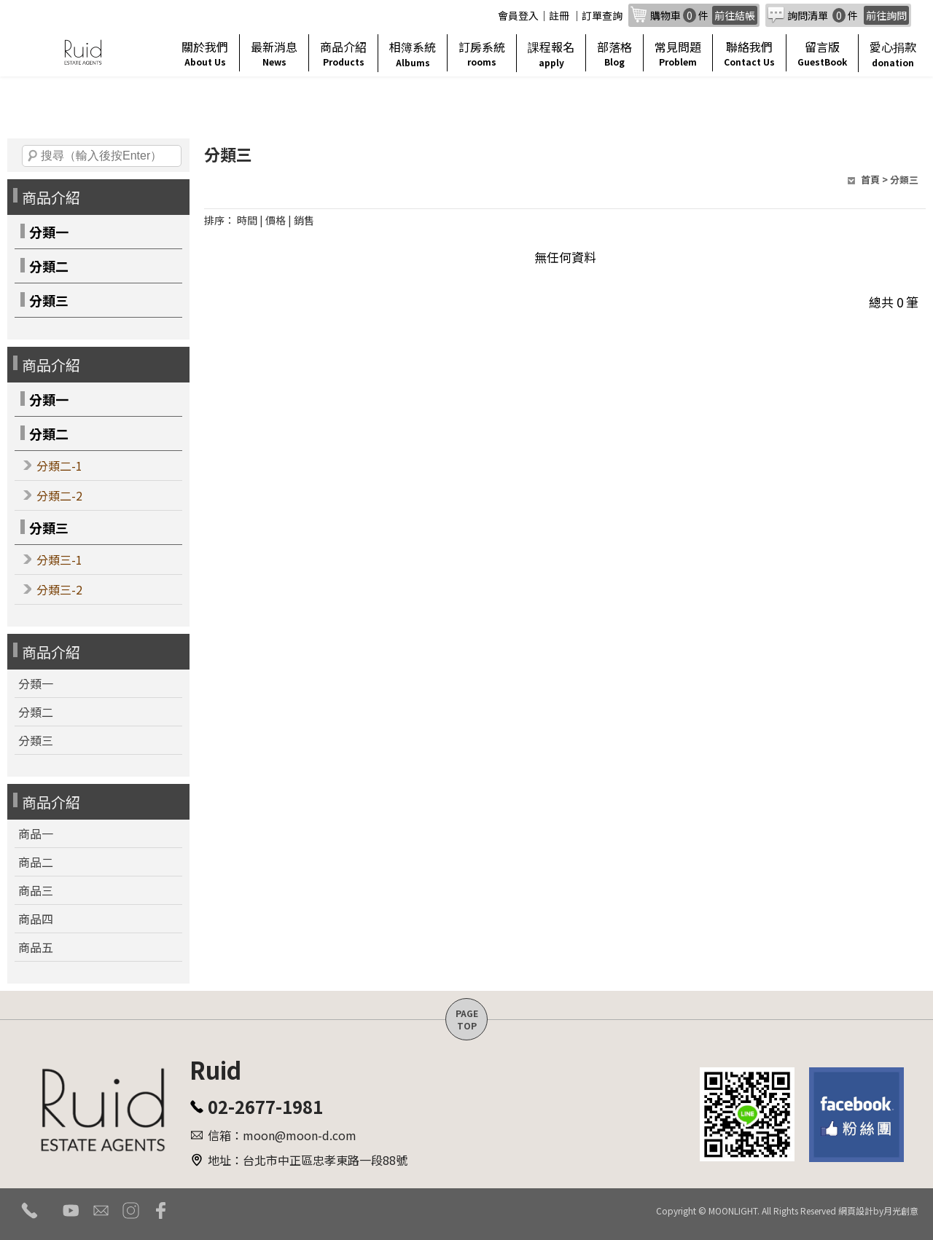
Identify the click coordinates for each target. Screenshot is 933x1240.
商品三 (35, 890)
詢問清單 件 (848, 15)
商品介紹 (343, 53)
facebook (161, 1210)
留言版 (822, 53)
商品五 (35, 947)
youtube (71, 1210)
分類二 (49, 265)
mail (101, 1210)
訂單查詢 (602, 15)
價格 (275, 220)
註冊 (559, 15)
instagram (131, 1210)
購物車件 (703, 15)
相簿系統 (412, 53)
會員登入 (518, 15)
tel (29, 1210)
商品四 (35, 918)
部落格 (614, 53)
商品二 (35, 862)
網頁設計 (855, 1210)
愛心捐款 (893, 53)
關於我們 (204, 53)
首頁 (870, 180)
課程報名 (551, 53)
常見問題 (678, 53)
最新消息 (274, 53)
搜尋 (33, 156)
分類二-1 (59, 465)
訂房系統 (481, 53)
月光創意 (900, 1210)
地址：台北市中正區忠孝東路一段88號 (307, 1160)
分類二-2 (59, 495)
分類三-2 (59, 589)
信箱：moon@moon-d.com (282, 1135)
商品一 (35, 833)
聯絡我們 (749, 53)
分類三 (49, 300)
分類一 (49, 231)
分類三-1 (59, 559)
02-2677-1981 (265, 1106)
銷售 (304, 220)
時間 (247, 220)
